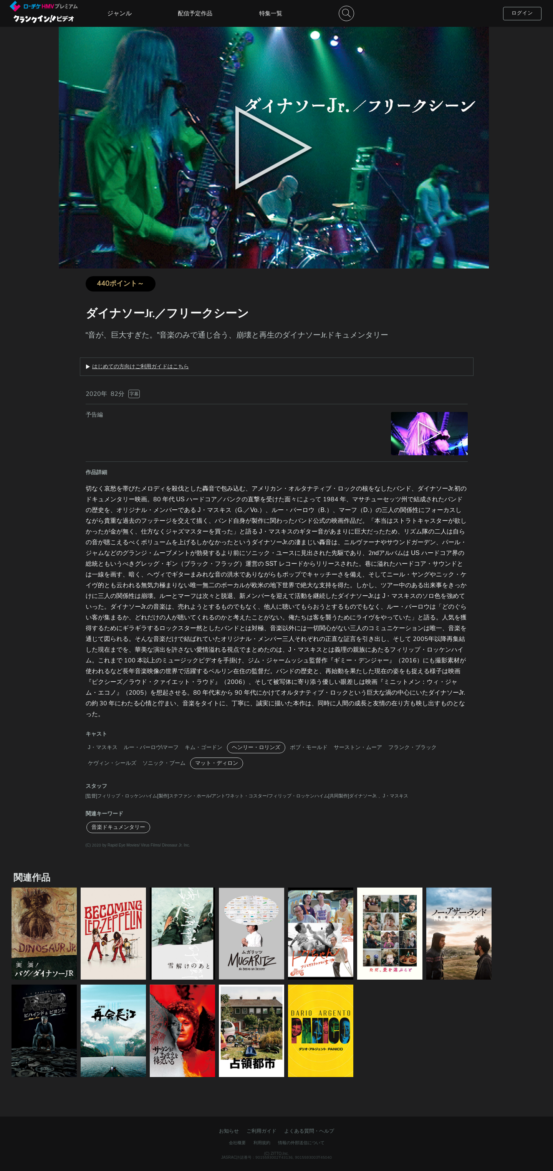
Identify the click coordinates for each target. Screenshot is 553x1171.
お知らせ (229, 1131)
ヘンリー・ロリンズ (256, 747)
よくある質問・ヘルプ (309, 1131)
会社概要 (237, 1143)
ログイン (522, 13)
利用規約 (261, 1143)
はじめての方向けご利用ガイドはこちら (140, 367)
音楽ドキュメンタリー (118, 827)
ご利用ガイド (261, 1131)
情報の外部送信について (301, 1143)
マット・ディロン (216, 763)
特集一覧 (270, 13)
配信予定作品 (195, 13)
